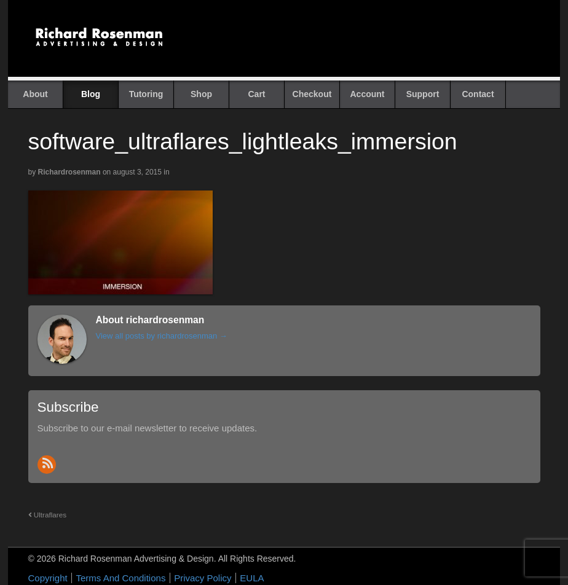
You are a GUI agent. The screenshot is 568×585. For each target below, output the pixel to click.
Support (423, 94)
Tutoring (146, 94)
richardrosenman (69, 172)
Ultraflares (47, 515)
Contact (478, 94)
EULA (252, 578)
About (35, 94)
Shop (201, 94)
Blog (90, 94)
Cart (256, 94)
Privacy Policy (202, 578)
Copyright (48, 578)
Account (367, 94)
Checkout (312, 94)
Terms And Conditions (120, 578)
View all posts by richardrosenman (161, 335)
